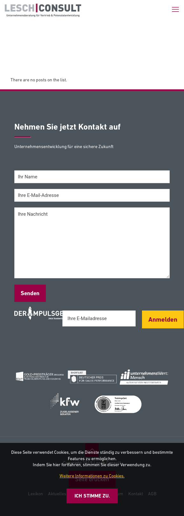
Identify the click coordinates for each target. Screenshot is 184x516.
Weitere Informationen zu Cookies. (92, 475)
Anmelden (162, 319)
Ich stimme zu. (92, 496)
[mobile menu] (175, 9)
